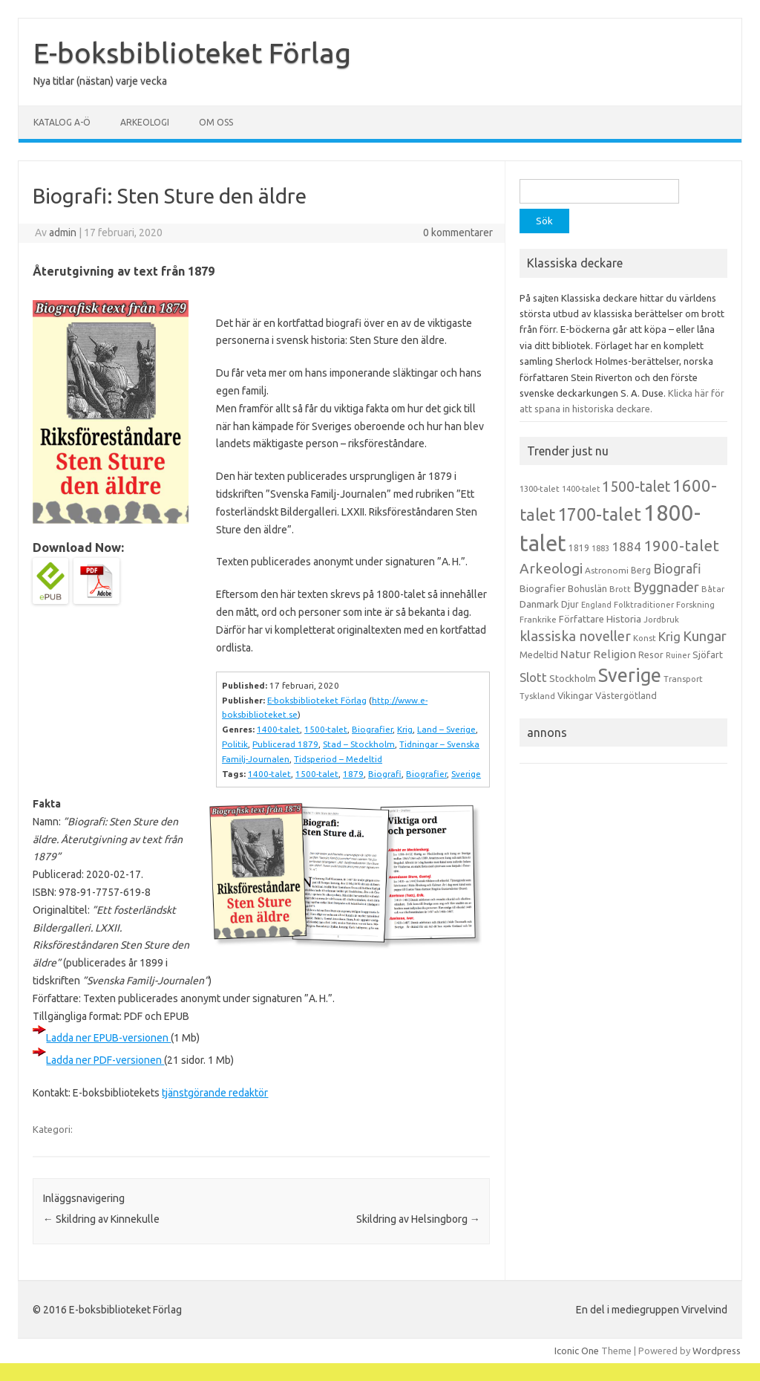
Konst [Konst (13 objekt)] (644, 638)
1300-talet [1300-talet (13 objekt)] (540, 488)
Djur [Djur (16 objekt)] (570, 604)
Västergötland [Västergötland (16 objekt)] (626, 695)
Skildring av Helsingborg (418, 1219)
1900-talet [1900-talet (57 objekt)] (681, 545)
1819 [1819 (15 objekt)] (579, 548)
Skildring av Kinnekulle (101, 1219)
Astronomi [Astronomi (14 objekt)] (607, 570)
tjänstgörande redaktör (215, 1093)
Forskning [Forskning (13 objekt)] (695, 604)
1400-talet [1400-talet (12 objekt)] (581, 488)
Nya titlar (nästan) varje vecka (100, 81)
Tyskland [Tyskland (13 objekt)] (537, 696)
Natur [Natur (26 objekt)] (575, 654)
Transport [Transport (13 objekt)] (683, 679)
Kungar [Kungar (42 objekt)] (705, 635)
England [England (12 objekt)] (596, 604)
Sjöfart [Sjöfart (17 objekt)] (707, 654)
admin (62, 232)
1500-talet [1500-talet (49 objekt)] (636, 486)
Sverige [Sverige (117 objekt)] (629, 675)
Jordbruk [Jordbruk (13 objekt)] (661, 619)
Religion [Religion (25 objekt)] (614, 654)
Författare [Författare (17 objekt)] (581, 619)
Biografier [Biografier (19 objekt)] (543, 588)
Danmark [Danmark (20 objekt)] (539, 604)
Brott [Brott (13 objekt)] (620, 589)
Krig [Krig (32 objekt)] (669, 636)
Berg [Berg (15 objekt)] (641, 570)
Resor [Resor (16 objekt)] (651, 654)
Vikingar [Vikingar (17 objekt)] (575, 695)
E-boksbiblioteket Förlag (192, 52)
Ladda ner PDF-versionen (105, 1060)
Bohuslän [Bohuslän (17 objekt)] (587, 588)
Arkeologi (144, 122)
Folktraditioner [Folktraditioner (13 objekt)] (644, 604)
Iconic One (576, 1350)
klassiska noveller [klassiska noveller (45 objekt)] (575, 636)
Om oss (216, 122)
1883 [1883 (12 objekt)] (600, 548)
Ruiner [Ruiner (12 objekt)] (678, 655)
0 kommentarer (458, 232)
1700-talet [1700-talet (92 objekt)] (599, 514)
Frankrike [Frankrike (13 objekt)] (538, 619)
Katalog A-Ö (62, 122)
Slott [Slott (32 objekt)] (533, 677)
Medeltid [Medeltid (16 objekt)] (539, 654)
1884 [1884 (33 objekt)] (626, 546)
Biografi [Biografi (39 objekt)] (677, 568)
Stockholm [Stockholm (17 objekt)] (572, 678)
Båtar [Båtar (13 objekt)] (712, 589)
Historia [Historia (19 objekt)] (623, 619)
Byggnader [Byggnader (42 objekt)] (666, 586)
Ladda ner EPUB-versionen (108, 1038)
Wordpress (716, 1350)
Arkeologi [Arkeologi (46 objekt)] (551, 568)
